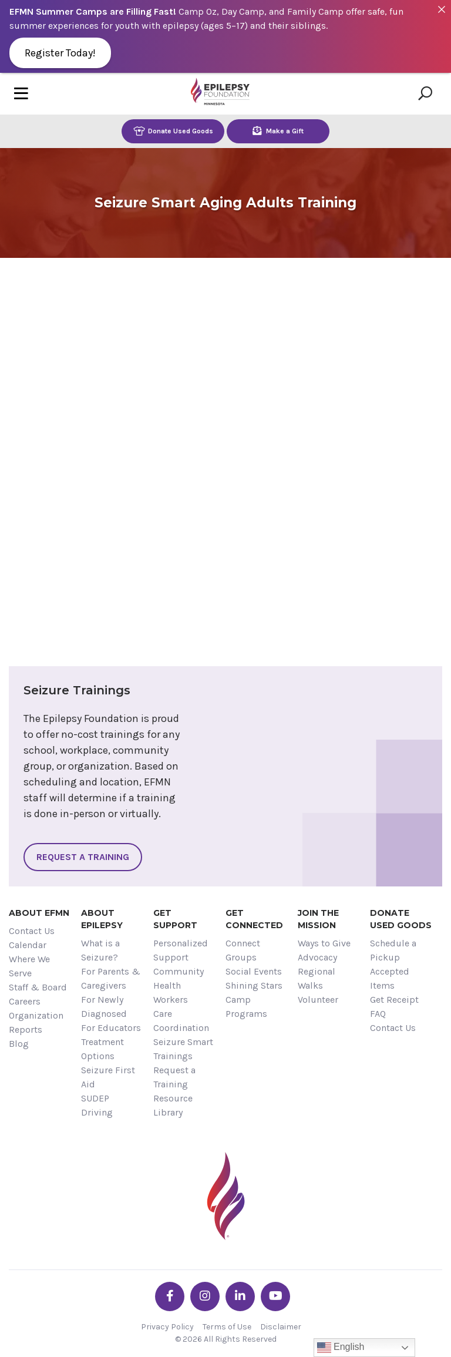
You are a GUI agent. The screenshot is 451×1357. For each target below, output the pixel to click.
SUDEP (95, 1098)
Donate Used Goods (173, 130)
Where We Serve (29, 966)
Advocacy (317, 957)
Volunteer (318, 999)
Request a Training (82, 856)
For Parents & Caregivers (110, 978)
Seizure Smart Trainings (183, 1049)
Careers (25, 1001)
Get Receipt (394, 999)
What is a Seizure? (100, 950)
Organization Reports (36, 1022)
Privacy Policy (167, 1327)
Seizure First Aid (108, 1077)
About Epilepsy (102, 919)
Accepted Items (389, 978)
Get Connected (254, 919)
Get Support (175, 919)
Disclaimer (280, 1327)
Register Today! (60, 52)
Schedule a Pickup (393, 950)
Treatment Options (102, 1049)
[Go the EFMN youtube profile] (275, 1296)
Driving (97, 1112)
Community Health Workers (178, 985)
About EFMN (39, 913)
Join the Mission (318, 919)
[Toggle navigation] (21, 94)
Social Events (254, 971)
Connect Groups (243, 950)
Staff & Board (38, 987)
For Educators (111, 1027)
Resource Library (173, 1105)
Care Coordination (181, 1020)
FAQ (378, 1013)
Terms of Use (227, 1327)
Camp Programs (246, 1006)
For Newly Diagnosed (104, 1006)
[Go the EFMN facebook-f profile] (169, 1296)
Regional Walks (316, 978)
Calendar (27, 944)
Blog (19, 1043)
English (341, 1348)
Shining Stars (254, 985)
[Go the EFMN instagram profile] (205, 1296)
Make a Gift (278, 130)
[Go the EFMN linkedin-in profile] (240, 1296)
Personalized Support (180, 950)
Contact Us (32, 930)
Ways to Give (324, 943)
